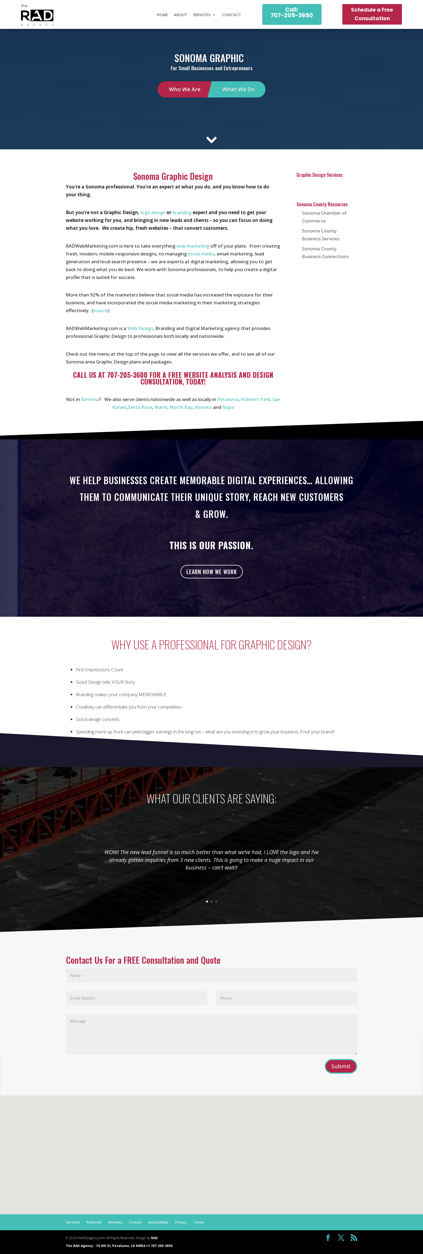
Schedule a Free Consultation (372, 14)
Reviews (115, 1222)
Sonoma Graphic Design (173, 176)
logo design (153, 212)
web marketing (192, 246)
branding (182, 212)
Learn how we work (211, 572)
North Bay (181, 407)
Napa (228, 407)
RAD (154, 1238)
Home (162, 15)
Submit (341, 1066)
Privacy (181, 1222)
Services (201, 15)
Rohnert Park (255, 399)
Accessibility (158, 1222)
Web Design (140, 328)
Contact (231, 15)
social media (201, 254)
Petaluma (227, 399)
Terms (198, 1222)
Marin (161, 407)
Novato (203, 407)
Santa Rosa (140, 407)
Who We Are (184, 89)
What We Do (238, 89)
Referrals (94, 1222)
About (180, 15)
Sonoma (90, 399)
